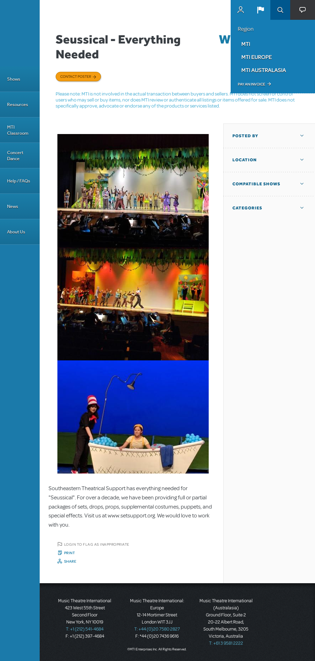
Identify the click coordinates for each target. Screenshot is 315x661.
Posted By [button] (245, 135)
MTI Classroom (17, 130)
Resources (17, 105)
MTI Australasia (263, 70)
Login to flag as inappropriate (96, 544)
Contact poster (75, 76)
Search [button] (280, 10)
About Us (16, 232)
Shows (13, 79)
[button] (260, 10)
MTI (245, 43)
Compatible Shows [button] (256, 183)
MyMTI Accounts (241, 10)
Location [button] (244, 159)
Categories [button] (247, 207)
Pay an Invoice (251, 84)
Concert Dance (15, 156)
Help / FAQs (18, 181)
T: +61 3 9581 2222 (226, 643)
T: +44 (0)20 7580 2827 (157, 629)
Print (69, 552)
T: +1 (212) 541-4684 (84, 629)
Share (70, 561)
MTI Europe (256, 56)
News (12, 206)
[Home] (20, 33)
